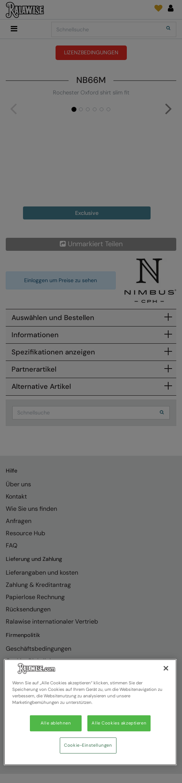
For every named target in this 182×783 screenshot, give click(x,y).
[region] (90, 712)
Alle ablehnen (56, 723)
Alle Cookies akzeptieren (119, 723)
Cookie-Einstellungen (88, 745)
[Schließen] (165, 668)
